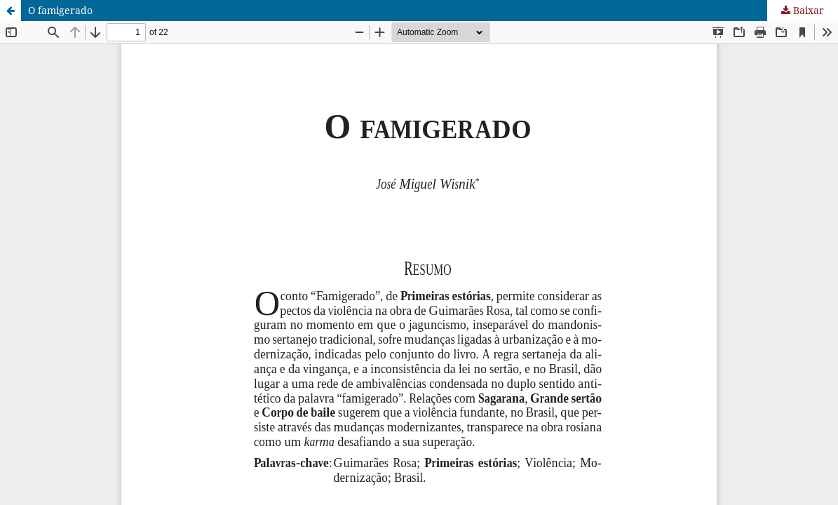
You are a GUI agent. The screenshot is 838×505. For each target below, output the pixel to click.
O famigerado (60, 10)
